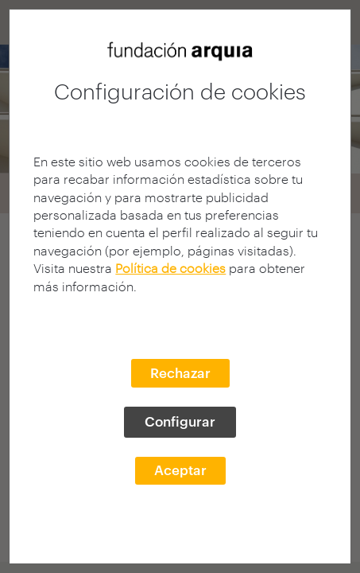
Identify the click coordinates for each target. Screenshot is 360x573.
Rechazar (180, 372)
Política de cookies (170, 267)
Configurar (180, 421)
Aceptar (180, 469)
